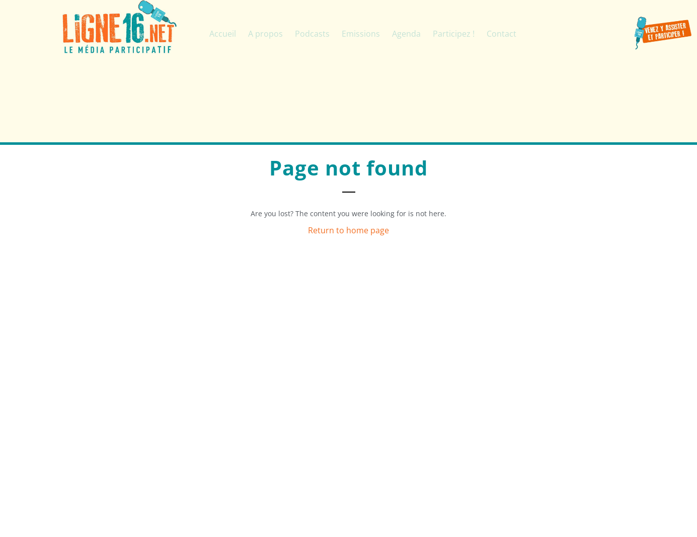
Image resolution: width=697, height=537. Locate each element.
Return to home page (348, 230)
